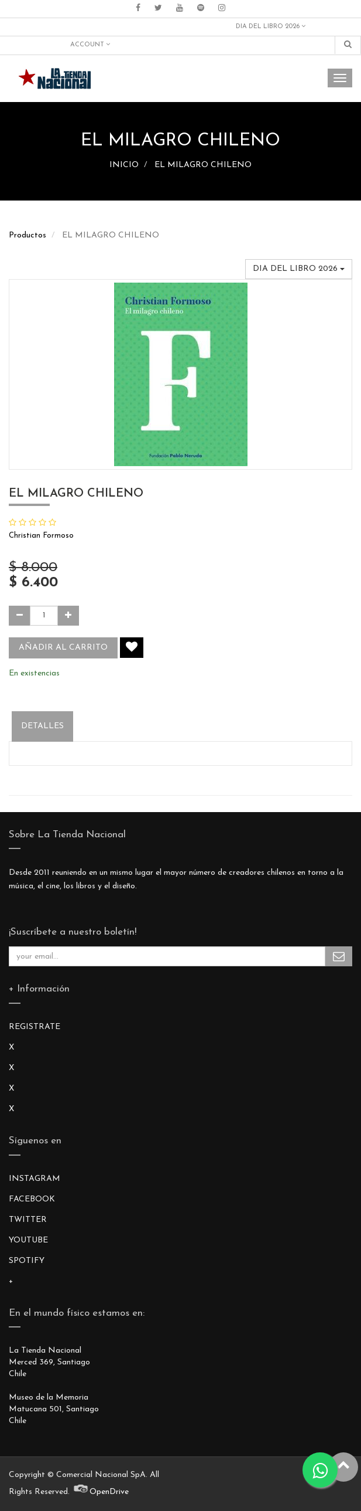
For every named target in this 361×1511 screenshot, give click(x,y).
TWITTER (28, 1219)
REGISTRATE (34, 1027)
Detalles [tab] (42, 726)
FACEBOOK (32, 1199)
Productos (27, 235)
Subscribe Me (339, 956)
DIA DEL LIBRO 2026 (270, 26)
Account (90, 44)
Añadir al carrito (63, 647)
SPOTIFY (26, 1261)
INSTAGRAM (34, 1178)
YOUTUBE (28, 1240)
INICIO (124, 165)
